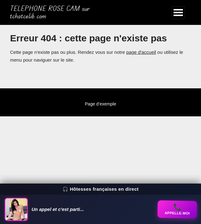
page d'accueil (141, 52)
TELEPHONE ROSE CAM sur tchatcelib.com (50, 12)
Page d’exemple (100, 103)
